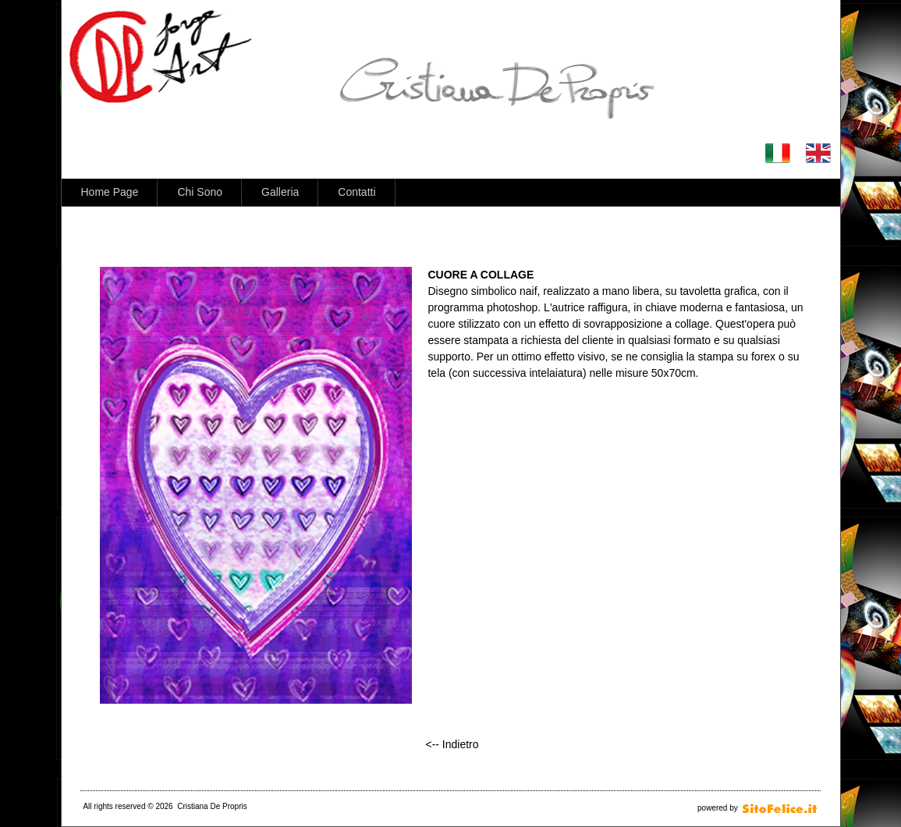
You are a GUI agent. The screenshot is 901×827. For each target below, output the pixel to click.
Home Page (110, 192)
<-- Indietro (451, 744)
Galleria (280, 192)
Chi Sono (199, 192)
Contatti (356, 192)
